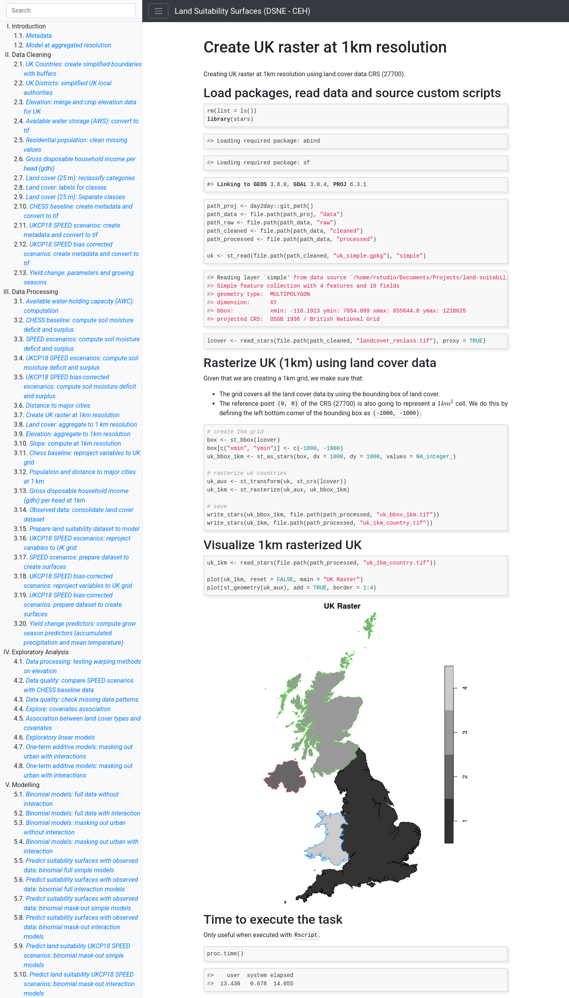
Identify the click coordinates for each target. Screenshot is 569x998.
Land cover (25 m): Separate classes (75, 197)
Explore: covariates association (68, 709)
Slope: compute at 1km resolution (75, 443)
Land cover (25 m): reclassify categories (80, 178)
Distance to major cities (58, 405)
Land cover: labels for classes (66, 187)
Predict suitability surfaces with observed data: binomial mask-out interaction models (81, 927)
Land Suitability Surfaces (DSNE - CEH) (242, 11)
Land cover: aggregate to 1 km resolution (81, 424)
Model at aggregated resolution (68, 45)
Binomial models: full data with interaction (83, 813)
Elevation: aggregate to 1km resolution (78, 434)
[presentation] (445, 403)
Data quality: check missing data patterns (82, 699)
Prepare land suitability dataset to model (84, 529)
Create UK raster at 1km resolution (72, 415)
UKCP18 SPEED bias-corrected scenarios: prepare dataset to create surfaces (73, 604)
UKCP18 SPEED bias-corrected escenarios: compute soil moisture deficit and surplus (80, 386)
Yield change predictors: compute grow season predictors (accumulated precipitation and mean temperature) (80, 633)
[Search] (71, 10)
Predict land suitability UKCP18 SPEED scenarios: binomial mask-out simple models (77, 955)
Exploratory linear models (60, 737)
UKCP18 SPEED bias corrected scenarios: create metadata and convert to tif (81, 254)
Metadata (39, 36)
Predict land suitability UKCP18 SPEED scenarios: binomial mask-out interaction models (79, 984)
